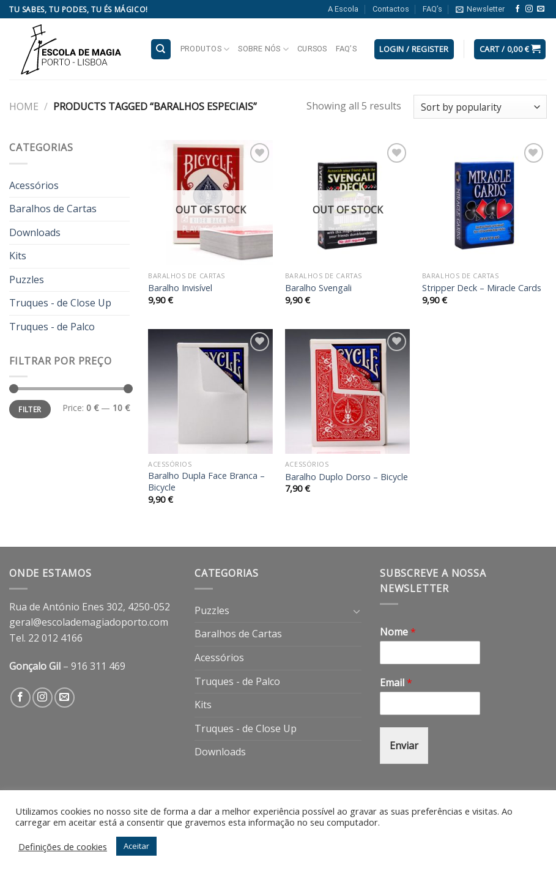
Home (24, 106)
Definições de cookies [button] (62, 846)
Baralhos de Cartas (53, 208)
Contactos (391, 8)
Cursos (312, 48)
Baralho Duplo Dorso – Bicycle (346, 477)
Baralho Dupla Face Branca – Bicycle (206, 481)
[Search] (161, 49)
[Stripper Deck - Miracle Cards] (484, 202)
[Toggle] (356, 611)
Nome (398, 632)
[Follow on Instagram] (529, 9)
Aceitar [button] (136, 845)
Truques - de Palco (52, 326)
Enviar (404, 745)
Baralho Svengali (318, 288)
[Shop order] (480, 107)
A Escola (343, 8)
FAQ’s (432, 8)
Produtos (205, 49)
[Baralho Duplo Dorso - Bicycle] (347, 391)
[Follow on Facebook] (517, 9)
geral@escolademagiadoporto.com (88, 622)
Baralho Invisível (180, 288)
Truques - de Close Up (60, 302)
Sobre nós (263, 49)
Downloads (35, 232)
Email (396, 682)
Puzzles (26, 279)
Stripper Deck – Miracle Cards (481, 288)
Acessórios (34, 185)
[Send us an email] (540, 9)
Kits (17, 255)
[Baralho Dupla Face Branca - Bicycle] (210, 391)
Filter (29, 409)
